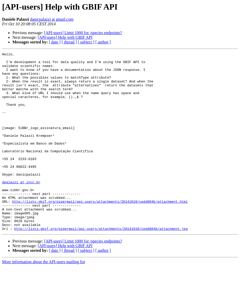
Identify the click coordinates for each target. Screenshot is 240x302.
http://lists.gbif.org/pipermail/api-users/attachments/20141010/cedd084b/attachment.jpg (101, 264)
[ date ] (55, 42)
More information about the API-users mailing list (43, 297)
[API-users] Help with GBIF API (65, 37)
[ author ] (103, 42)
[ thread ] (69, 42)
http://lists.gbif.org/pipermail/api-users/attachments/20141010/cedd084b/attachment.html (100, 231)
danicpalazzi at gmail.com (51, 19)
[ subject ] (86, 42)
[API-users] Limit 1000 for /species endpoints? (83, 33)
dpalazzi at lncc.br (21, 208)
